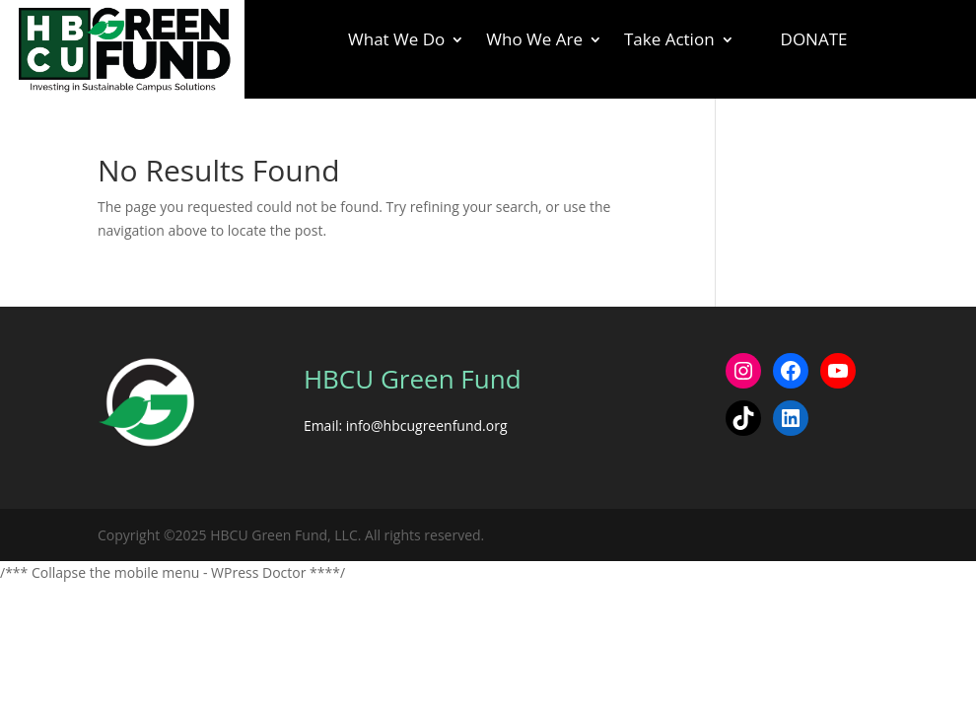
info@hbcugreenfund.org (427, 425)
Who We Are (534, 41)
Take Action (669, 41)
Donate (814, 39)
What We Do (396, 41)
